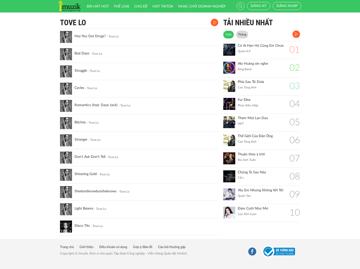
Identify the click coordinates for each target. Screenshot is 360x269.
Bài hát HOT (98, 6)
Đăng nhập (287, 6)
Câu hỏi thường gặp (172, 247)
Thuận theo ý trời (251, 154)
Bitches (80, 122)
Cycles (79, 88)
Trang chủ (67, 247)
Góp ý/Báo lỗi (142, 247)
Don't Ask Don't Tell (89, 157)
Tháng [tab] (242, 34)
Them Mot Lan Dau (253, 118)
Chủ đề (141, 6)
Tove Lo (73, 22)
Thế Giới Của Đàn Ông (255, 136)
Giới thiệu (87, 247)
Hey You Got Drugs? (90, 36)
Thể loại (121, 6)
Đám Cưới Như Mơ (253, 208)
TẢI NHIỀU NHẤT (248, 22)
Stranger (81, 139)
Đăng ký (258, 6)
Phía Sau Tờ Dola (251, 82)
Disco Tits (82, 226)
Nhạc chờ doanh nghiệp (202, 6)
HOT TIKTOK (162, 6)
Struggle (80, 70)
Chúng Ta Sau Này (252, 172)
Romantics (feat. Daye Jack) (96, 105)
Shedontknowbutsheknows (95, 191)
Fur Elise (244, 100)
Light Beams (83, 208)
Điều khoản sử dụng (113, 247)
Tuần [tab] (228, 34)
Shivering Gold (85, 174)
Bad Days (81, 53)
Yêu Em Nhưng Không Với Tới (260, 190)
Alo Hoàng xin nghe (253, 63)
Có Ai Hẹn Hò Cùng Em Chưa (261, 45)
